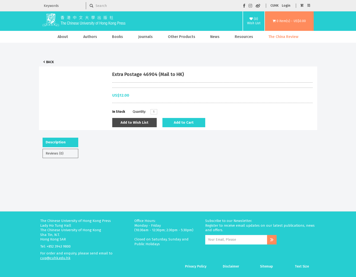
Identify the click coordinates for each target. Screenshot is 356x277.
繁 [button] (302, 6)
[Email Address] (236, 239)
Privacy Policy (195, 266)
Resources (244, 36)
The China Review (283, 36)
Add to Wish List (134, 122)
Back (50, 62)
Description (56, 142)
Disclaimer (231, 266)
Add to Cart (184, 122)
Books (117, 36)
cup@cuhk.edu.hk (55, 258)
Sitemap (266, 266)
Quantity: (139, 112)
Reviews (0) (54, 153)
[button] (289, 21)
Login (286, 6)
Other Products (181, 36)
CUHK (274, 6)
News (214, 36)
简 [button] (308, 6)
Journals (145, 36)
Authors (90, 36)
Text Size (302, 266)
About (63, 36)
